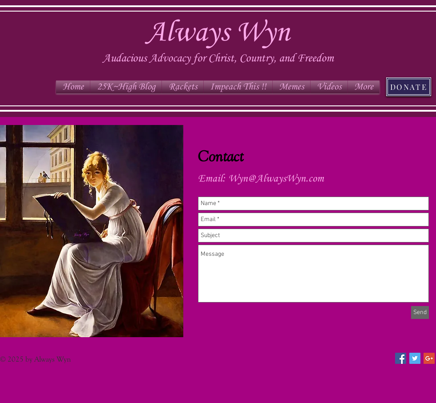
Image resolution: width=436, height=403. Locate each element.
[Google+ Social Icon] (429, 358)
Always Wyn (218, 33)
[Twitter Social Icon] (414, 358)
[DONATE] (408, 86)
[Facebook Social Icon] (400, 358)
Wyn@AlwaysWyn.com (276, 179)
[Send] (420, 312)
